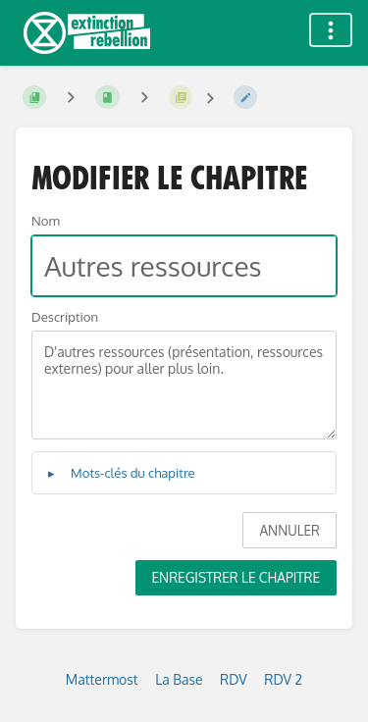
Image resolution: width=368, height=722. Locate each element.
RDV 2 (283, 679)
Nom (45, 220)
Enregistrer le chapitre (236, 577)
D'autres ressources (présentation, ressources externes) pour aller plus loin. (184, 385)
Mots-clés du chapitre (133, 472)
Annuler (289, 530)
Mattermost (102, 679)
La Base (178, 679)
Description (64, 316)
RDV (233, 679)
